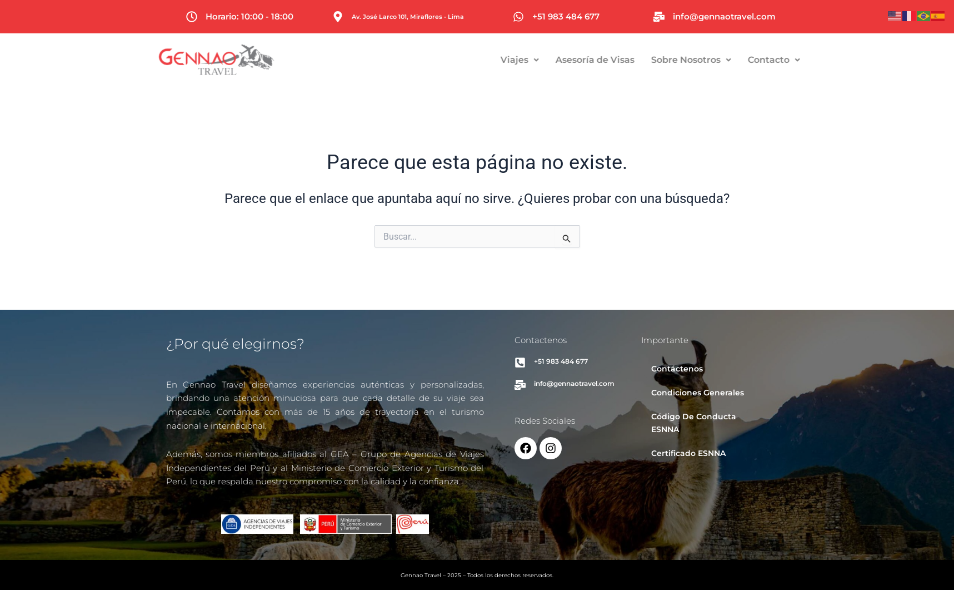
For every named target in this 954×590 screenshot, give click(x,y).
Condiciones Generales (697, 393)
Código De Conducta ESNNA (693, 422)
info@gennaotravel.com (724, 16)
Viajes (567, 59)
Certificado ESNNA (688, 453)
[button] (567, 60)
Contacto (822, 59)
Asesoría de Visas (642, 59)
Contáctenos (677, 369)
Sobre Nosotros (739, 59)
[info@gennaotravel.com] (659, 16)
